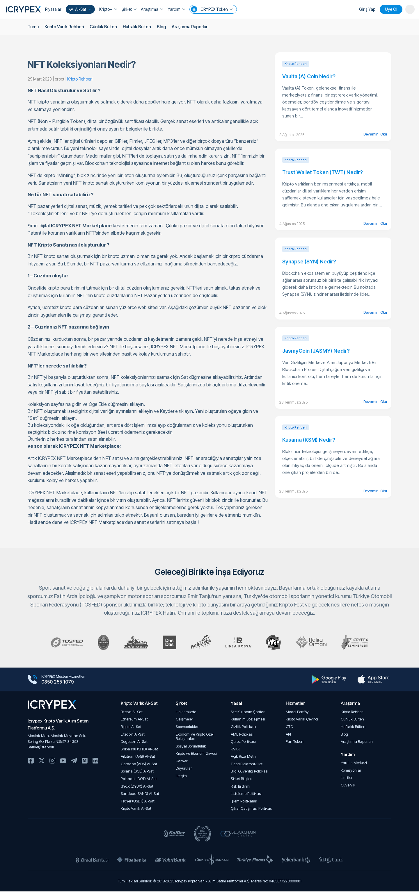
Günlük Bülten (103, 27)
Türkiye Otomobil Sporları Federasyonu (62, 643)
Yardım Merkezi (354, 763)
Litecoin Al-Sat (133, 735)
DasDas (168, 643)
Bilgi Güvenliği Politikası (249, 772)
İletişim (181, 777)
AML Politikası (242, 735)
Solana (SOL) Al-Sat (137, 772)
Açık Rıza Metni (243, 757)
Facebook (31, 761)
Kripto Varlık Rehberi (64, 27)
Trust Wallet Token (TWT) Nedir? (322, 172)
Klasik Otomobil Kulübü (100, 643)
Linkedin (95, 761)
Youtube (63, 761)
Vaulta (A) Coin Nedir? (308, 76)
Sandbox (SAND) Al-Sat (140, 794)
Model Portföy (297, 713)
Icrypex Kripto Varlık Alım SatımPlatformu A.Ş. (58, 725)
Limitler (346, 778)
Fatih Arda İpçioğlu (200, 643)
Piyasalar (53, 9)
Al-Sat (80, 9)
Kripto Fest (275, 643)
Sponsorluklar (187, 727)
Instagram (52, 761)
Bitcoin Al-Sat (132, 713)
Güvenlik (348, 786)
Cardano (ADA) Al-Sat (139, 765)
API (288, 735)
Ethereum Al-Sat (134, 720)
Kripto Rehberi (352, 713)
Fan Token (294, 742)
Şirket (128, 9)
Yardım (175, 9)
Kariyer (181, 762)
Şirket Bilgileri (241, 779)
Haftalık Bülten (137, 27)
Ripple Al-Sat (131, 727)
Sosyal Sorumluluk (191, 747)
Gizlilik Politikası (243, 727)
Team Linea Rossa (239, 643)
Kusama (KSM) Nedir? (308, 440)
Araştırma (152, 9)
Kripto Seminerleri (359, 643)
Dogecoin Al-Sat (134, 742)
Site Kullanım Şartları (248, 713)
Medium (84, 761)
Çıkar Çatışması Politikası (252, 809)
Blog (162, 27)
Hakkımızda (186, 713)
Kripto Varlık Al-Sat (136, 809)
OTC (289, 727)
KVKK (235, 750)
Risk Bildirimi (240, 787)
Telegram (74, 761)
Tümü (33, 27)
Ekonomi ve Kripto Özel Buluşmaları (195, 737)
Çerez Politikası (243, 742)
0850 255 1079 (57, 683)
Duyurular (184, 769)
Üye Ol (391, 9)
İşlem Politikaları (244, 802)
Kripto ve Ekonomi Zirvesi (196, 754)
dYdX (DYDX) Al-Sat (137, 787)
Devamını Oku (375, 134)
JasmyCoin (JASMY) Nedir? (316, 351)
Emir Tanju (133, 643)
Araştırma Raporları (191, 27)
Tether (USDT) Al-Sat (138, 802)
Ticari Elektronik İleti (247, 765)
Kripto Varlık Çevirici (302, 720)
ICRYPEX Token (211, 9)
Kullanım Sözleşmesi (248, 720)
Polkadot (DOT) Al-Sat (139, 779)
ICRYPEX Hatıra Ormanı (314, 643)
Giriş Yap (367, 9)
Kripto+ (108, 9)
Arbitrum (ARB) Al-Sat (138, 757)
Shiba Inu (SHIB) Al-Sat (139, 750)
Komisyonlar (351, 771)
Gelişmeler (184, 720)
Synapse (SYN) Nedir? (309, 261)
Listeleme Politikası (246, 794)
